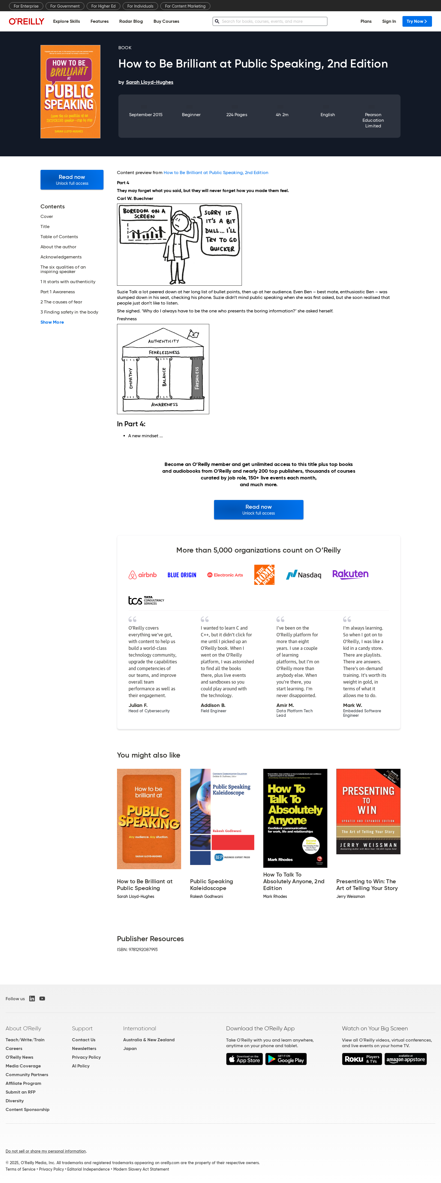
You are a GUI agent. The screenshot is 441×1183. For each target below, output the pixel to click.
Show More (52, 322)
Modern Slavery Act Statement (141, 1169)
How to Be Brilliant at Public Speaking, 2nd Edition (216, 172)
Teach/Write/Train (25, 1040)
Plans (366, 21)
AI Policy (80, 1066)
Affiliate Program (23, 1083)
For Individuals (140, 6)
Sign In (389, 21)
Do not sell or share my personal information (46, 1151)
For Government (65, 6)
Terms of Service (20, 1169)
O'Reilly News (19, 1057)
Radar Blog (131, 21)
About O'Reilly (23, 1028)
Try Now (417, 21)
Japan (130, 1048)
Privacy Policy (86, 1057)
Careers (14, 1048)
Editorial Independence (88, 1169)
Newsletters (84, 1048)
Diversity (15, 1101)
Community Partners (27, 1075)
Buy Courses (166, 21)
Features (100, 21)
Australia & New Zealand (149, 1040)
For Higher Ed (103, 6)
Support (82, 1028)
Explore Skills (66, 21)
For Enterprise (26, 6)
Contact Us (83, 1040)
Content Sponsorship (28, 1109)
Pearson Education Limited (373, 120)
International (139, 1028)
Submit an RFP (20, 1092)
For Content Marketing (185, 6)
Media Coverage (23, 1066)
